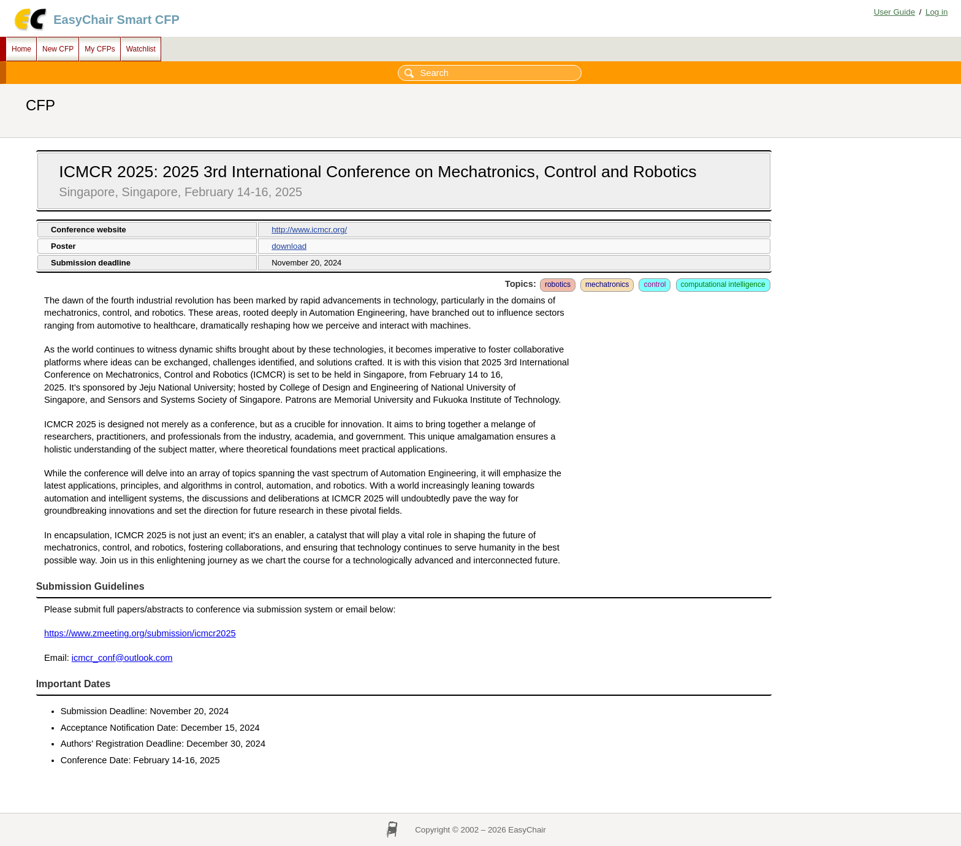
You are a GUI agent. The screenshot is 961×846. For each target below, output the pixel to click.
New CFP (58, 49)
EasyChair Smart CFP (116, 19)
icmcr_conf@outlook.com (122, 658)
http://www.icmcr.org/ (309, 229)
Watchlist (141, 49)
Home (21, 49)
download (289, 246)
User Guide (894, 12)
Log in (936, 12)
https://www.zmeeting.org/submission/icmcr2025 (140, 633)
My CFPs (100, 49)
